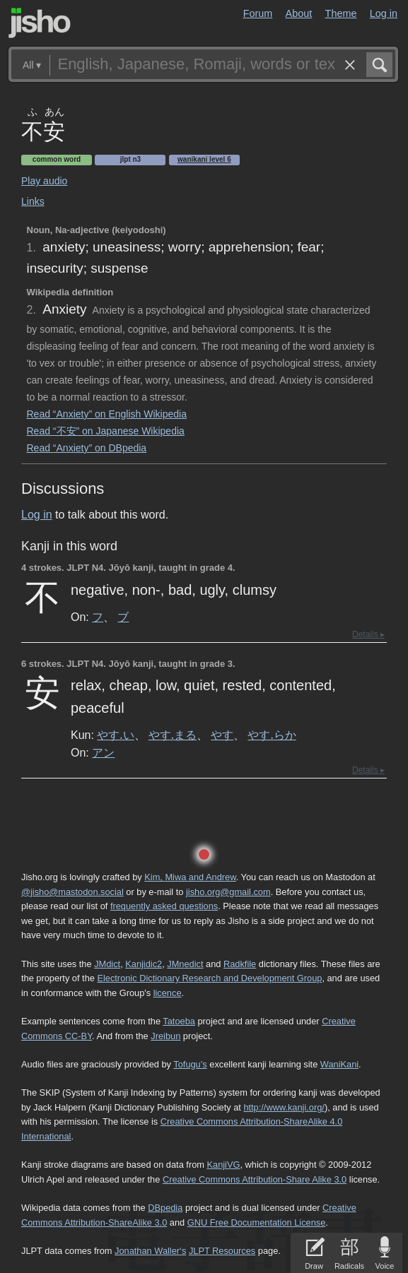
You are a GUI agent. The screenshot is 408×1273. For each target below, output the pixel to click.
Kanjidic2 (143, 964)
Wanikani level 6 (204, 159)
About (299, 13)
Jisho (39, 23)
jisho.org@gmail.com (228, 892)
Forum (258, 13)
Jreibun (165, 1036)
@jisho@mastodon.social (72, 892)
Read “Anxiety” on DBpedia (87, 448)
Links (33, 201)
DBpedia (165, 1207)
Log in (383, 13)
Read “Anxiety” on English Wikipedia (107, 414)
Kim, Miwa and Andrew (189, 877)
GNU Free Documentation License (256, 1222)
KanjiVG (223, 1164)
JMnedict (185, 964)
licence (167, 993)
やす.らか (271, 734)
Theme (341, 13)
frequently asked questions (164, 906)
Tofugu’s (189, 1064)
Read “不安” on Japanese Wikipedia (106, 431)
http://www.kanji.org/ (284, 1107)
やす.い (115, 734)
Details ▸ (368, 634)
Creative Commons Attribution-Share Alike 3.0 (254, 1179)
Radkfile (239, 964)
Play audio (44, 180)
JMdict (107, 964)
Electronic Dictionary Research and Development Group (209, 978)
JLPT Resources (222, 1250)
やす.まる (172, 734)
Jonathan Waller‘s (150, 1250)
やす (222, 734)
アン (103, 752)
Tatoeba (179, 1021)
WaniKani (339, 1064)
